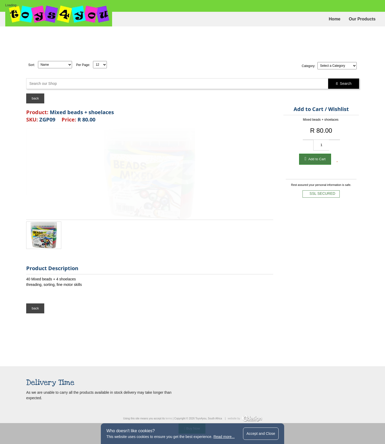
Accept (260, 433)
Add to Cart (315, 158)
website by (245, 418)
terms (169, 418)
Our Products (362, 19)
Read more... (224, 437)
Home (334, 19)
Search (343, 83)
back (35, 98)
